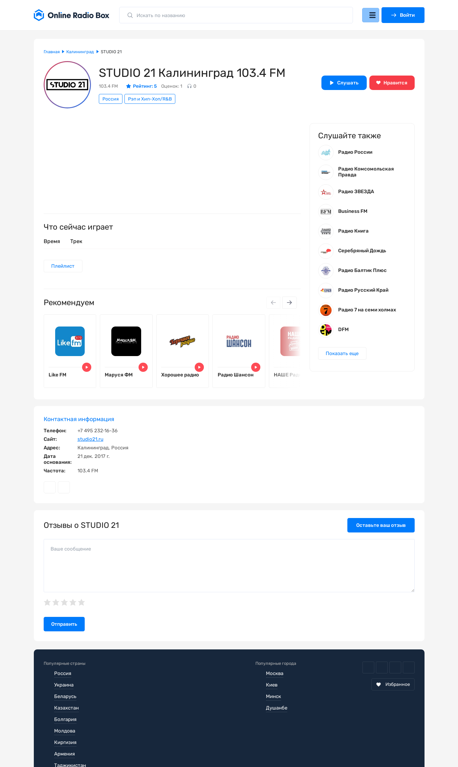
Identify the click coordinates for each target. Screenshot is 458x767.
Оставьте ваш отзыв (381, 529)
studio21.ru (90, 443)
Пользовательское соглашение (81, 747)
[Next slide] (289, 303)
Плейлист (64, 266)
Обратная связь (241, 747)
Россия (110, 99)
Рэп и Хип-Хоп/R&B (150, 99)
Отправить (64, 628)
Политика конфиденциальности (170, 747)
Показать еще (343, 356)
